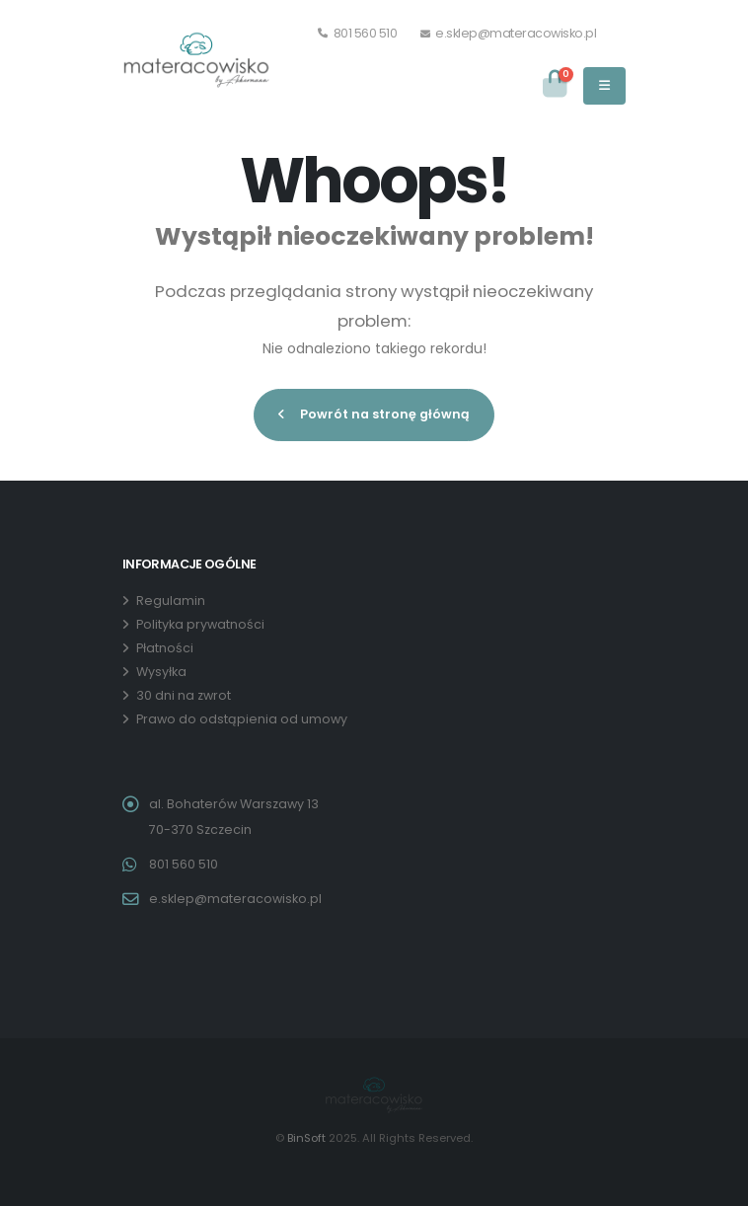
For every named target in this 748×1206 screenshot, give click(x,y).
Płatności (164, 648)
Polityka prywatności (200, 624)
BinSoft (306, 1138)
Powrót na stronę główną (374, 414)
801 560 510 (358, 33)
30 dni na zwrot (183, 695)
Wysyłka (161, 671)
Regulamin (170, 600)
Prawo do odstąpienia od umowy (241, 719)
